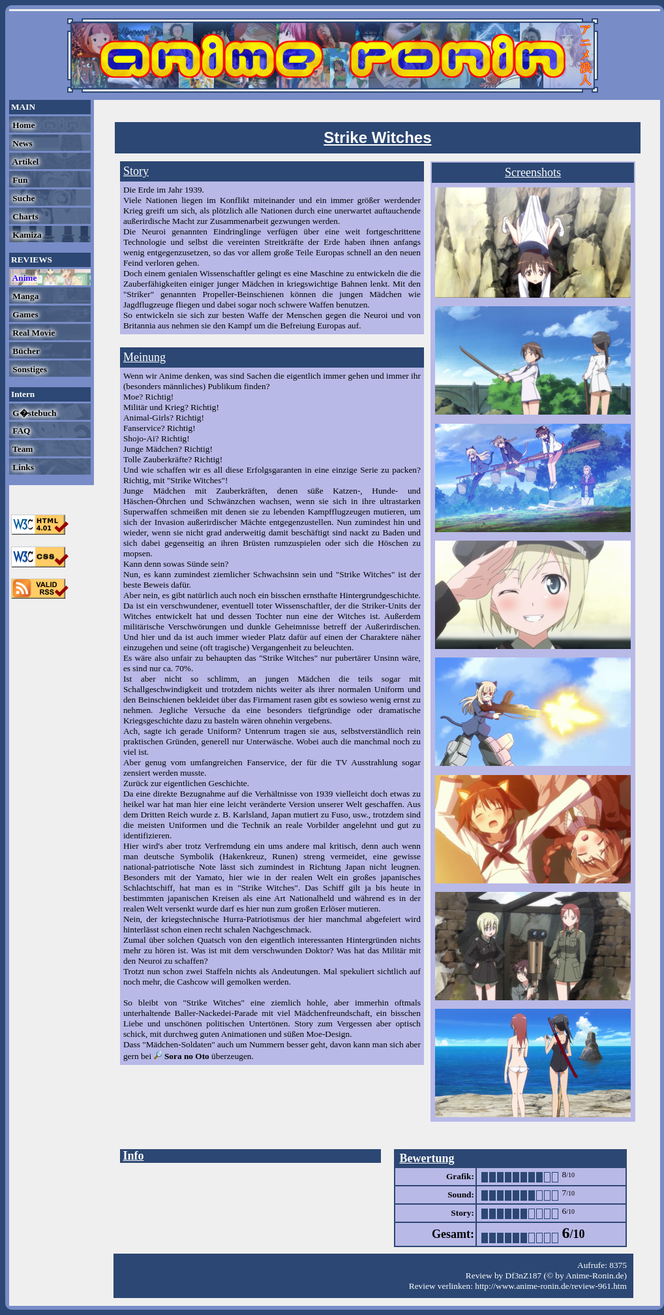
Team (21, 449)
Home (22, 125)
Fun (18, 180)
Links (22, 467)
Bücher (25, 351)
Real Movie (32, 333)
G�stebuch (33, 413)
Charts (24, 216)
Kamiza (26, 235)
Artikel (24, 161)
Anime (23, 278)
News (21, 143)
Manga (24, 296)
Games (24, 314)
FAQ (20, 431)
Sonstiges (28, 369)
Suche (22, 198)
